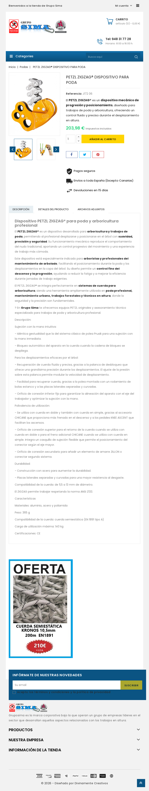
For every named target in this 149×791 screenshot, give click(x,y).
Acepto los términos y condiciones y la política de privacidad (64, 692)
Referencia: (74, 94)
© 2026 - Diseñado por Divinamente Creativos (74, 784)
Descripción (21, 209)
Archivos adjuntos (92, 209)
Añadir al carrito (102, 139)
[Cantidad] (70, 139)
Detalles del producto (54, 209)
